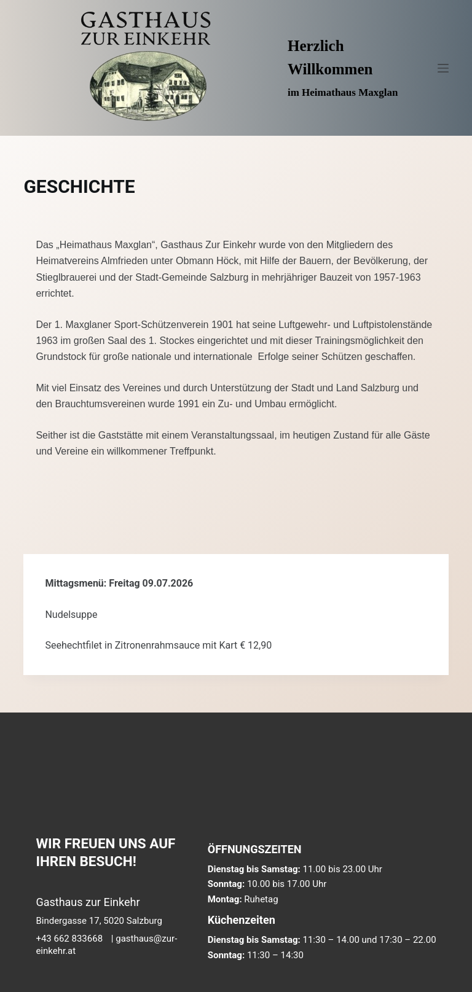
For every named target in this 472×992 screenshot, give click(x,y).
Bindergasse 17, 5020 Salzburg (99, 920)
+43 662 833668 (69, 938)
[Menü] (443, 68)
